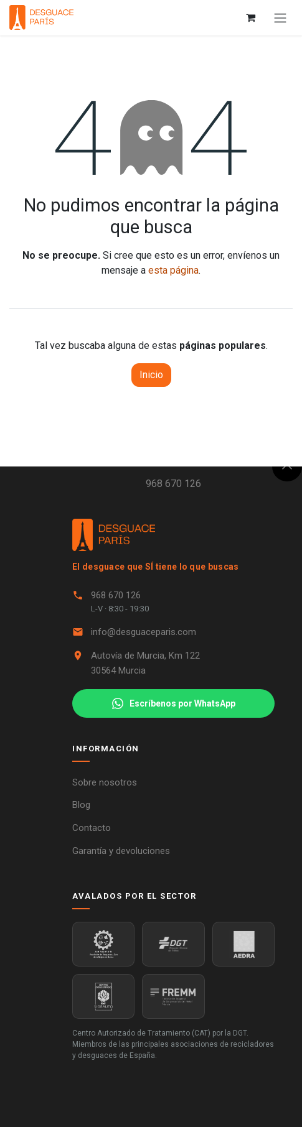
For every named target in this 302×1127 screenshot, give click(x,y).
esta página (173, 270)
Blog (81, 804)
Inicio (151, 375)
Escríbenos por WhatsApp (173, 703)
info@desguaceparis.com (143, 632)
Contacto (91, 827)
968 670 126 (173, 483)
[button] (287, 466)
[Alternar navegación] (280, 17)
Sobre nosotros (104, 782)
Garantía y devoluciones (121, 850)
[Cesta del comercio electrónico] (250, 17)
